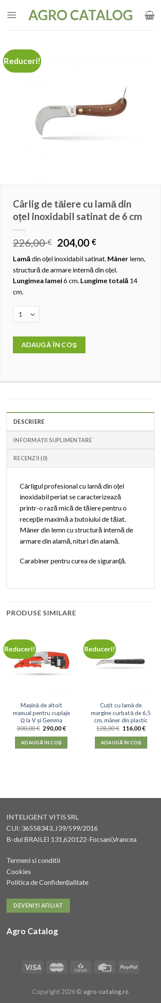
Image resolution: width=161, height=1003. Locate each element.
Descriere (28, 421)
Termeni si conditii (33, 860)
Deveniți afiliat (38, 905)
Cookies (18, 871)
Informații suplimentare (52, 440)
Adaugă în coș (49, 345)
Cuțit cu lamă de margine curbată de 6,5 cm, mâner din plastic (121, 713)
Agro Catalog (80, 15)
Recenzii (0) (30, 458)
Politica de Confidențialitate (47, 882)
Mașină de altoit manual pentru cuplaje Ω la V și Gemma (41, 713)
